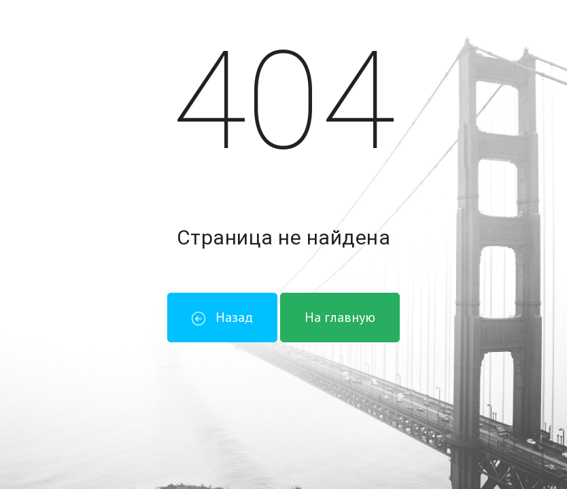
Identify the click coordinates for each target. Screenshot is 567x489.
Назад (222, 317)
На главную (340, 317)
